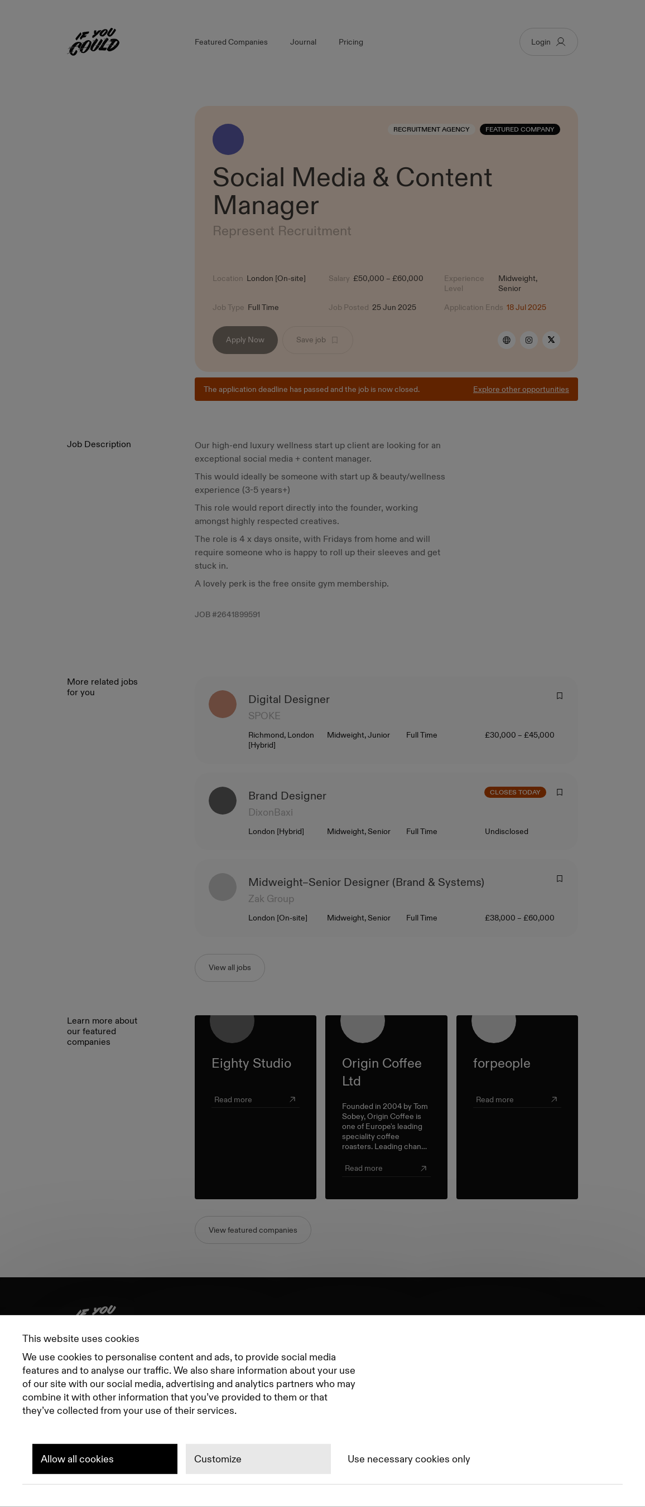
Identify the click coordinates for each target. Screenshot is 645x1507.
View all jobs (230, 967)
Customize (218, 1459)
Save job (317, 340)
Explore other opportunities (521, 389)
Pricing (351, 42)
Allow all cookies (77, 1459)
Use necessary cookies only (409, 1459)
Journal (303, 42)
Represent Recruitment (282, 230)
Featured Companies (231, 42)
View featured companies (253, 1230)
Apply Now (245, 340)
